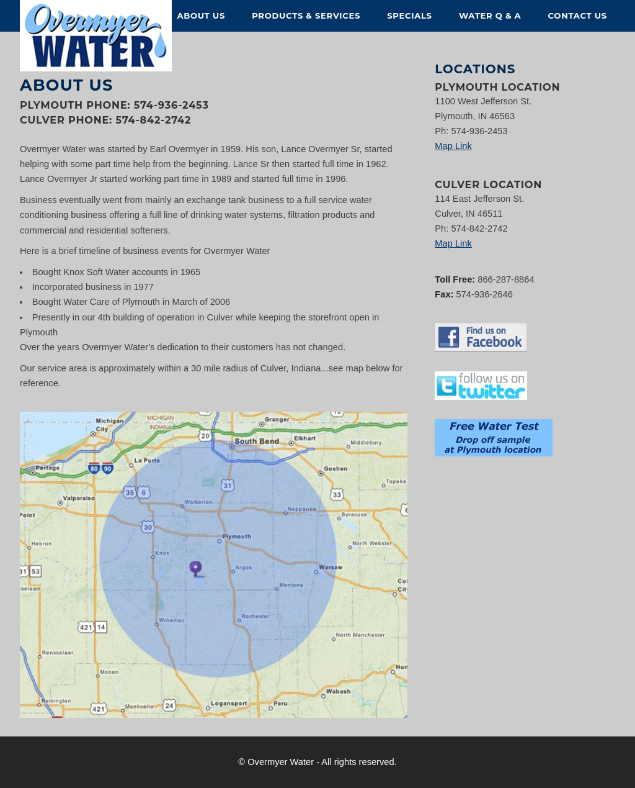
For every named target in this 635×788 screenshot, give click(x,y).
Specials (409, 15)
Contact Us (577, 15)
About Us (201, 15)
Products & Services (306, 15)
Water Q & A (490, 15)
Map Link (453, 146)
